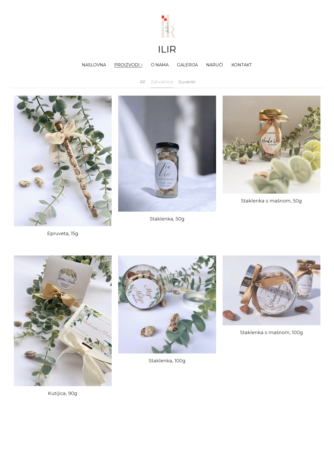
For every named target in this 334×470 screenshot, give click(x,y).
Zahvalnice (162, 81)
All (142, 81)
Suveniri (186, 81)
